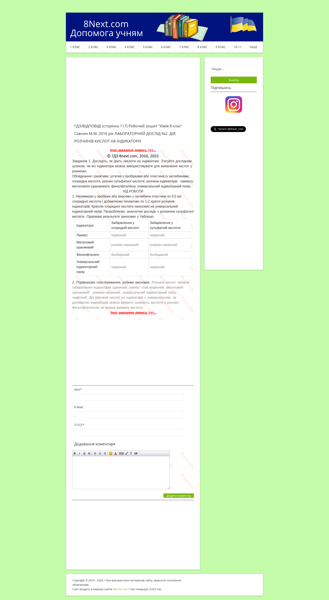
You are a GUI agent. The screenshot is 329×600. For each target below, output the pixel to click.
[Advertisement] (133, 92)
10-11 (238, 47)
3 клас (111, 47)
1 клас (75, 47)
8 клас (202, 47)
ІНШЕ (253, 47)
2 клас (93, 47)
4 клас (130, 47)
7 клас (184, 47)
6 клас (166, 47)
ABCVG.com (120, 589)
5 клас (148, 47)
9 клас (221, 47)
